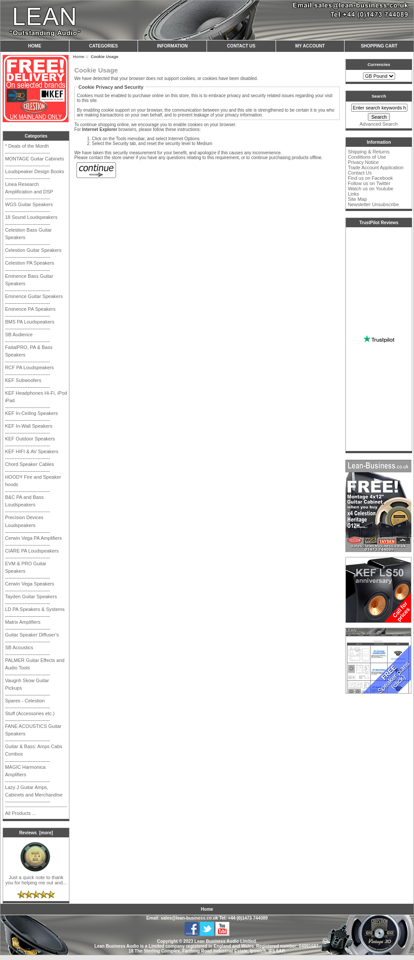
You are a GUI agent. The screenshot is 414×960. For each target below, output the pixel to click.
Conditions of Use (367, 157)
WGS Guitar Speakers (29, 204)
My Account (310, 46)
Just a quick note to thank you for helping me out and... (35, 877)
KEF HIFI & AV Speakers (31, 451)
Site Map (357, 199)
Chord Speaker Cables (29, 464)
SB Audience (19, 334)
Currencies (378, 64)
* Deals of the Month (27, 146)
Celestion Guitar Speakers (33, 250)
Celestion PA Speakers (29, 262)
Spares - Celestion (25, 700)
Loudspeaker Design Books (34, 171)
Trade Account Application (375, 167)
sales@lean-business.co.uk (189, 918)
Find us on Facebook (370, 178)
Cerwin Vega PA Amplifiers (33, 538)
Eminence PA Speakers (30, 309)
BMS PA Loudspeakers (29, 321)
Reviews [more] (36, 832)
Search (379, 96)
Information (172, 46)
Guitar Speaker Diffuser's (31, 634)
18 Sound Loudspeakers (31, 217)
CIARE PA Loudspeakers (31, 550)
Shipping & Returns (368, 151)
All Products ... (20, 813)
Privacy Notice (363, 162)
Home (34, 46)
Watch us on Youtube (370, 188)
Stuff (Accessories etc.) (29, 713)
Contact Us (241, 46)
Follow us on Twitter (369, 183)
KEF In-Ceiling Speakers (31, 413)
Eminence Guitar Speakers (33, 296)
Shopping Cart (379, 46)
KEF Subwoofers (23, 380)
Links (353, 193)
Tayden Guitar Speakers (31, 596)
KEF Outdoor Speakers (30, 438)
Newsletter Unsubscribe (373, 204)
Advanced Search (379, 124)
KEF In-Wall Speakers (28, 426)
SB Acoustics (19, 647)
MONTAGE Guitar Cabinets (34, 158)
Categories (103, 46)
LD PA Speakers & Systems (35, 609)
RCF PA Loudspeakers (29, 367)
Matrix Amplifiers (22, 622)
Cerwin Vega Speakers (29, 583)
